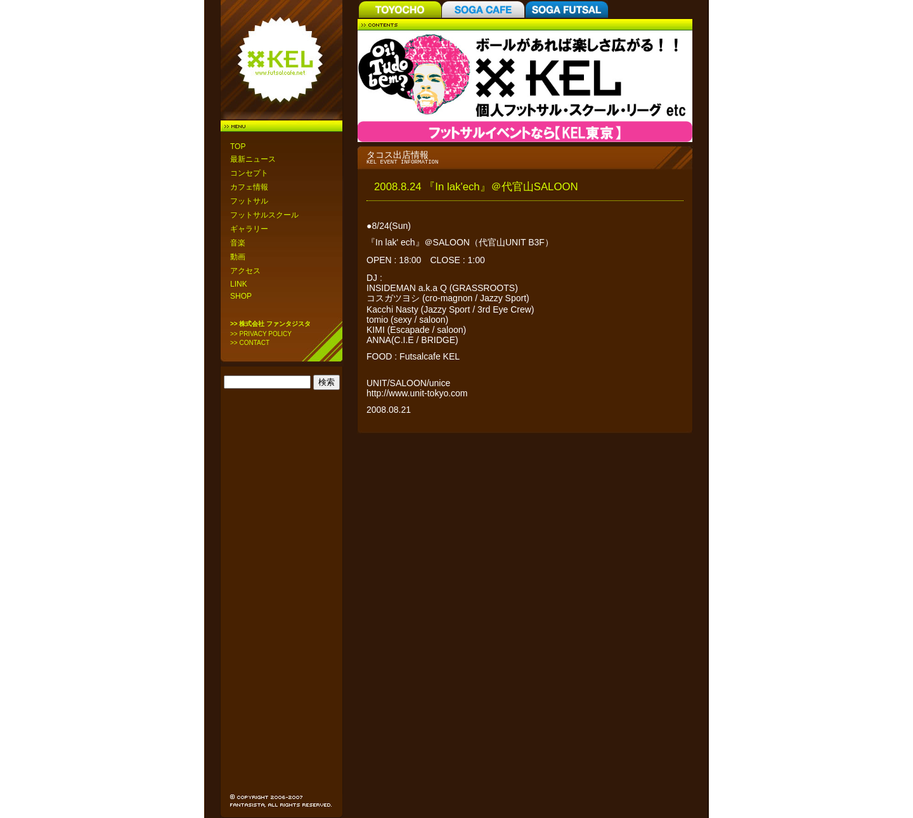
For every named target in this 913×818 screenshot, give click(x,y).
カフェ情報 (249, 187)
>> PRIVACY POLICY (261, 333)
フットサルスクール (264, 215)
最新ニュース (253, 159)
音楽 (237, 242)
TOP (237, 146)
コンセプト (249, 173)
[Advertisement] (282, 596)
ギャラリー (249, 228)
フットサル (249, 201)
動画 (237, 256)
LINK (238, 284)
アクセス (245, 270)
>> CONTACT (249, 342)
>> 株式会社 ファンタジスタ (270, 323)
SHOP (241, 296)
